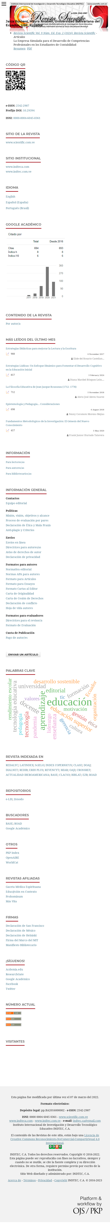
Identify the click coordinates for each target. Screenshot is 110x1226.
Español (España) (17, 202)
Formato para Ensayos (20, 584)
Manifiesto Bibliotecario (21, 945)
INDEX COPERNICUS (59, 765)
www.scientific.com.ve (20, 142)
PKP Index (12, 853)
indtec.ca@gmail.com (87, 1120)
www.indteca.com (17, 167)
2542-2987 (22, 105)
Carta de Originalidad (20, 593)
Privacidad (45, 1180)
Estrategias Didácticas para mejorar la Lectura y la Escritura (41, 348)
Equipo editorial (16, 503)
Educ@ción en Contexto (21, 891)
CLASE (77, 765)
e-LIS (9, 799)
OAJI (72, 770)
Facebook (12, 984)
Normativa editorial (19, 569)
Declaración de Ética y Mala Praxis (28, 525)
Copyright (60, 1180)
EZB (85, 775)
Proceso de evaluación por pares (27, 520)
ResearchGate (15, 974)
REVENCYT (52, 770)
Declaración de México (20, 930)
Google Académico (18, 828)
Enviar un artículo (23, 654)
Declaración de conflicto (21, 603)
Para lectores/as (15, 462)
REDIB (24, 770)
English (10, 196)
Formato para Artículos (21, 579)
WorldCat (12, 862)
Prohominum (14, 896)
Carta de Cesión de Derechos (24, 598)
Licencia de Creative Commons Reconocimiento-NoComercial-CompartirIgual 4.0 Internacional (55, 1139)
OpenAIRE (12, 857)
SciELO (39, 765)
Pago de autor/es (16, 637)
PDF (29, 48)
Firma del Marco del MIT (22, 940)
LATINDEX (26, 765)
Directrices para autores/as (23, 547)
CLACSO (64, 775)
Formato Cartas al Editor (22, 588)
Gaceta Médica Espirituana (23, 887)
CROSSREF (83, 770)
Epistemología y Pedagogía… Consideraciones (33, 404)
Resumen (20, 48)
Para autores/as (15, 468)
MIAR (64, 770)
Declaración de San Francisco (25, 925)
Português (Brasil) (17, 208)
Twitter (10, 989)
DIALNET (12, 770)
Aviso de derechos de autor (23, 552)
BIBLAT (76, 775)
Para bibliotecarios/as (19, 473)
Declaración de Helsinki (21, 935)
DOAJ (87, 765)
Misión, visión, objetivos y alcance (27, 515)
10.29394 (29, 110)
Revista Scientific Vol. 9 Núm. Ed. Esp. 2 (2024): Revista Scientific (54, 33)
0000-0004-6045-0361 (26, 118)
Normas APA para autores (23, 574)
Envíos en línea (16, 542)
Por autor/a (13, 323)
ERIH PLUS (36, 770)
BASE (54, 775)
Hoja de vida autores (19, 608)
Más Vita (11, 901)
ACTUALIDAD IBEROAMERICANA (27, 775)
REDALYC (12, 765)
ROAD (93, 775)
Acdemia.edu (14, 969)
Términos (29, 1180)
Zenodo (19, 799)
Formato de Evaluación (21, 625)
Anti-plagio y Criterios (20, 530)
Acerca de (14, 1180)
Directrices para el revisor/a (24, 620)
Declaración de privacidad (23, 557)
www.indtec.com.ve (19, 171)
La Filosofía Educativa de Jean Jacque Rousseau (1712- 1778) (41, 386)
